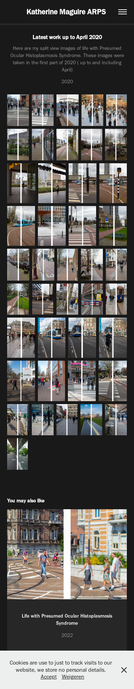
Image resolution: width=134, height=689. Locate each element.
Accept (49, 676)
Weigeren (73, 676)
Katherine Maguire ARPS (67, 11)
